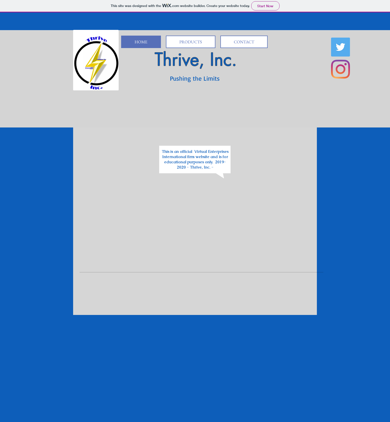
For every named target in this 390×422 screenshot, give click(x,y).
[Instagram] (340, 69)
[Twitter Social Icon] (340, 47)
